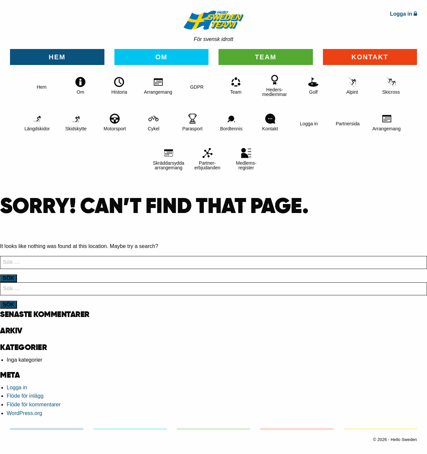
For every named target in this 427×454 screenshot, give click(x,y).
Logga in (17, 387)
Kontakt (370, 57)
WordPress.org (24, 413)
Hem (57, 57)
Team (266, 57)
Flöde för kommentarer (34, 404)
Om (161, 57)
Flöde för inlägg (25, 396)
